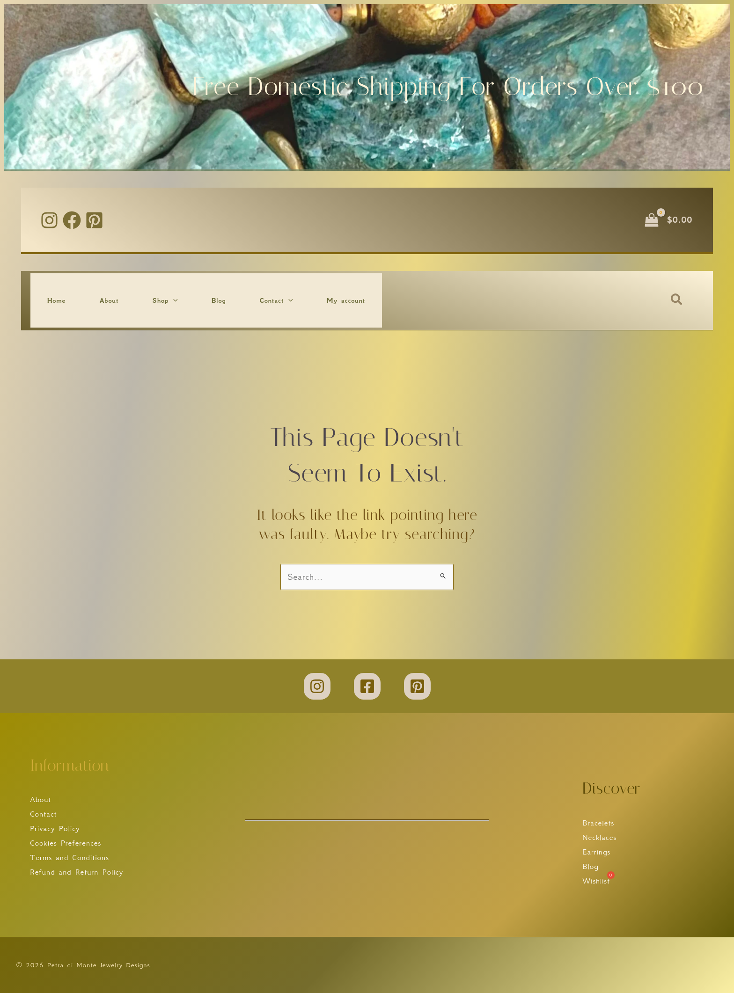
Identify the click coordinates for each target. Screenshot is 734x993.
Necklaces (599, 836)
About (40, 798)
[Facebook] (71, 220)
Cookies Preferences (65, 842)
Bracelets (598, 822)
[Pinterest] (94, 220)
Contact (43, 813)
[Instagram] (49, 220)
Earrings (596, 851)
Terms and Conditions (69, 857)
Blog (590, 866)
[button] (173, 300)
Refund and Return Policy (76, 872)
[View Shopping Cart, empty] (669, 220)
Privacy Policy (55, 828)
